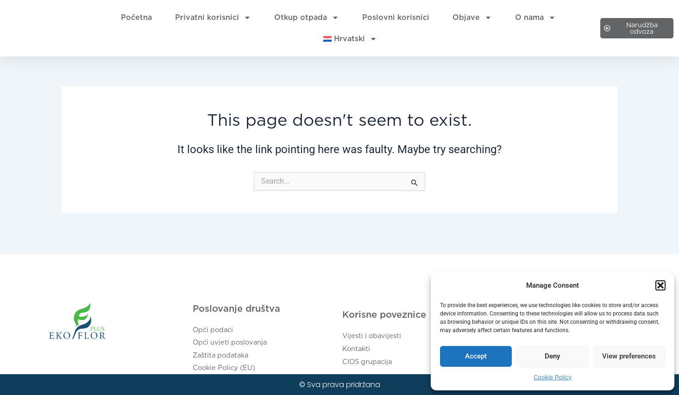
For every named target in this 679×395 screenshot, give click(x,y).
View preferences (629, 356)
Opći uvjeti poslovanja (233, 346)
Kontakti (357, 351)
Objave (472, 17)
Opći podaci (215, 335)
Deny (552, 356)
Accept (476, 356)
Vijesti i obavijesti (373, 340)
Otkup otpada (306, 17)
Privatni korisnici (213, 17)
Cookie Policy (553, 377)
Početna (136, 17)
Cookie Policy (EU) (227, 368)
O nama (535, 17)
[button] (660, 285)
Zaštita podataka (223, 357)
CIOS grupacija (369, 362)
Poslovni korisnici (395, 17)
